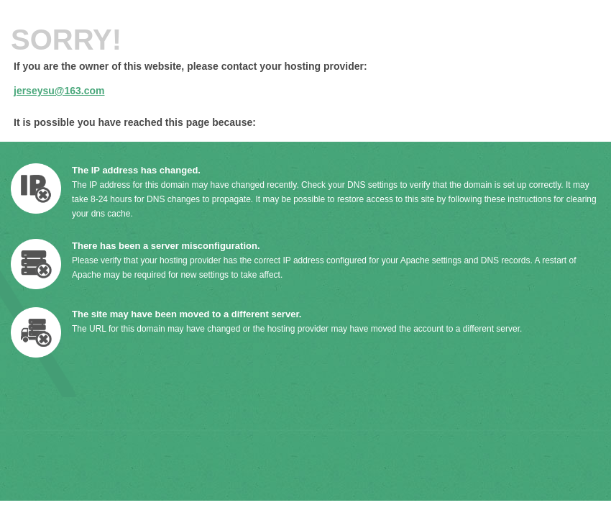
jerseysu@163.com (59, 90)
